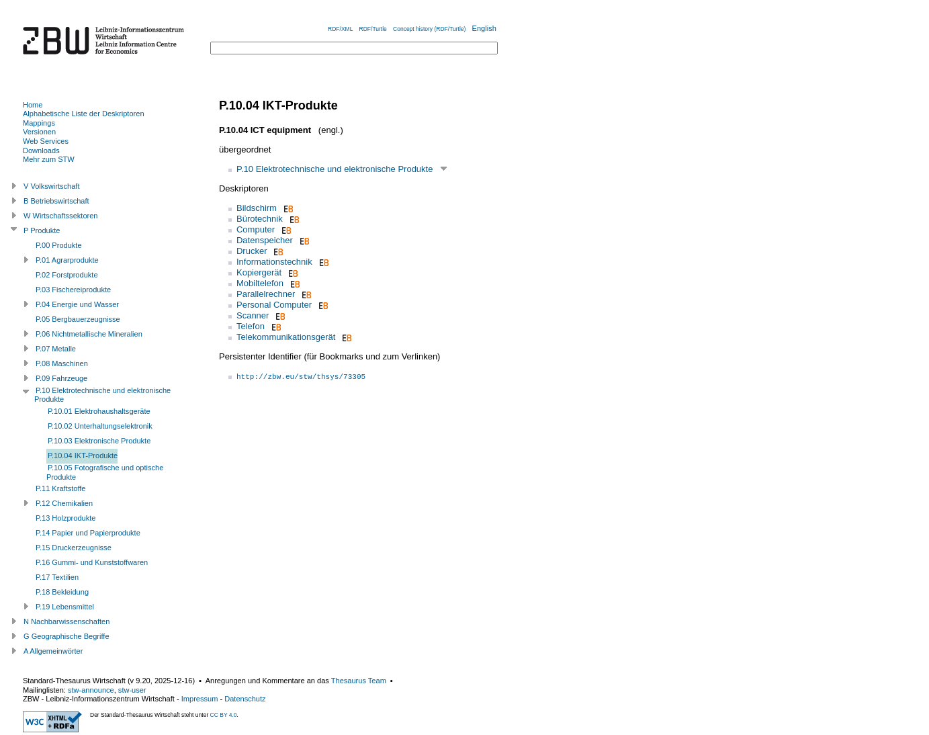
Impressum (199, 699)
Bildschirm (256, 208)
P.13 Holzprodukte (65, 518)
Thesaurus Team (358, 681)
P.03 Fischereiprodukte (73, 290)
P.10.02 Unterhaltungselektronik (100, 426)
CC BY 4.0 (223, 714)
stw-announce (91, 690)
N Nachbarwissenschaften (66, 621)
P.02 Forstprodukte (67, 275)
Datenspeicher (264, 240)
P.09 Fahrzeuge (61, 378)
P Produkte (42, 230)
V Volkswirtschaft (52, 186)
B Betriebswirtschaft (56, 201)
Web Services (46, 141)
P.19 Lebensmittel (65, 607)
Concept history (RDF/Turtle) (429, 29)
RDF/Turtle (373, 29)
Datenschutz (244, 699)
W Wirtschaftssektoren (61, 216)
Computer (255, 229)
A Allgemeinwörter (53, 651)
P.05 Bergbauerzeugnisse (78, 319)
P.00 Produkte (59, 245)
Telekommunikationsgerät (285, 337)
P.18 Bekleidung (62, 592)
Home (32, 105)
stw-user (132, 690)
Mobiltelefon (259, 283)
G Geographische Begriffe (66, 636)
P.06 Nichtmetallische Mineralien (89, 334)
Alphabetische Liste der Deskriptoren (83, 114)
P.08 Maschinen (62, 363)
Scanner (252, 315)
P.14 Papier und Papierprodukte (88, 533)
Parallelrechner (265, 294)
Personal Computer (274, 305)
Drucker (251, 251)
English (484, 28)
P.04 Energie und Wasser (77, 304)
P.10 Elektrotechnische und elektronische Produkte (334, 169)
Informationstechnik (274, 262)
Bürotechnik (259, 219)
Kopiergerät (258, 272)
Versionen (39, 132)
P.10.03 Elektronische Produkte (99, 441)
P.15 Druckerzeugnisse (74, 548)
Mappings (39, 123)
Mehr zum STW (49, 159)
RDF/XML (340, 29)
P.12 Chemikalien (64, 503)
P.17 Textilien (57, 577)
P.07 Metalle (56, 349)
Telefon (250, 326)
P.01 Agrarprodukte (67, 260)
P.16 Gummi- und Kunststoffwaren (92, 562)
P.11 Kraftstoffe (61, 488)
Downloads (41, 150)
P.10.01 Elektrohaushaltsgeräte (99, 411)
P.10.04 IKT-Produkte (83, 455)
